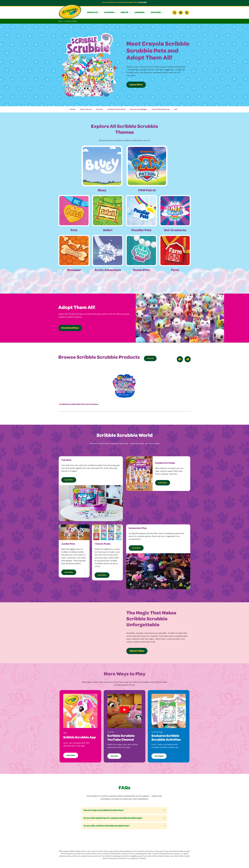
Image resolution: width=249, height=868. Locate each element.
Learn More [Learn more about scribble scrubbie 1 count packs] (102, 575)
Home (60, 21)
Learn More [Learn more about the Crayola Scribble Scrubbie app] (70, 755)
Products (99, 109)
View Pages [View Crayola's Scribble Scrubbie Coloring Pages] (159, 756)
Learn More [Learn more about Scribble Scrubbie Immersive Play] (136, 548)
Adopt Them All (86, 109)
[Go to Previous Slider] (180, 359)
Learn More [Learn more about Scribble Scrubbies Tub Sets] (68, 480)
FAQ (175, 109)
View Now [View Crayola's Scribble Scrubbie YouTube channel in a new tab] (114, 756)
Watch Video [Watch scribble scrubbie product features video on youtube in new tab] (137, 651)
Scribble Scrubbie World (116, 109)
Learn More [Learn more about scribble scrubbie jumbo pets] (68, 572)
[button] (94, 13)
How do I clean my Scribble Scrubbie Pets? (104, 810)
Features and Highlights (138, 109)
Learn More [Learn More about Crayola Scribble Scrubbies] (136, 85)
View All (150, 358)
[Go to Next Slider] (188, 359)
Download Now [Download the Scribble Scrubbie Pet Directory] (70, 328)
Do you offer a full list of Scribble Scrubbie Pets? (106, 826)
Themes (72, 109)
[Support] (187, 12)
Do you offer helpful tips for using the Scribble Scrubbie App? (113, 818)
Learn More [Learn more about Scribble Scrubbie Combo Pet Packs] (162, 483)
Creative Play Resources (161, 109)
